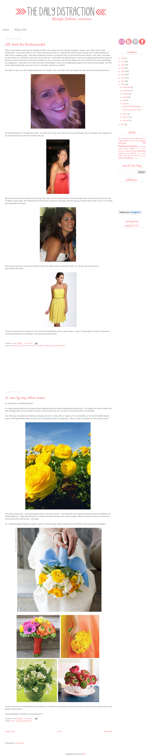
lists (127, 151)
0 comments (28, 718)
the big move (133, 156)
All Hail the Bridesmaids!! (25, 44)
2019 (123, 62)
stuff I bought (141, 153)
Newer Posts (10, 731)
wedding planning (59, 345)
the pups (142, 155)
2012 (123, 78)
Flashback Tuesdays (128, 138)
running (127, 153)
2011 (123, 81)
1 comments (28, 343)
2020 (123, 58)
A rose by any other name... (25, 397)
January (126, 120)
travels (121, 158)
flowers (12, 721)
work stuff (135, 158)
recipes (121, 153)
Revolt (126, 141)
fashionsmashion (128, 146)
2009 (123, 124)
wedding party (48, 345)
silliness (133, 153)
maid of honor (23, 345)
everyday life (132, 143)
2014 (123, 71)
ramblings (141, 151)
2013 (123, 75)
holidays (132, 149)
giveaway (142, 146)
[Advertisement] (58, 371)
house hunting (141, 149)
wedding (40, 345)
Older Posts (107, 731)
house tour (122, 151)
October (126, 94)
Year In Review (134, 141)
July (124, 100)
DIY (119, 138)
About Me (20, 30)
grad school (123, 149)
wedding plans (27, 721)
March (125, 114)
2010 (123, 84)
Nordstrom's (33, 345)
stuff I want (122, 156)
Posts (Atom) (19, 743)
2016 (123, 65)
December (127, 87)
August (125, 97)
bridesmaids (14, 345)
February (126, 117)
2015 (123, 68)
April (125, 104)
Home (6, 30)
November (127, 91)
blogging (142, 141)
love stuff (133, 151)
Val (13, 343)
